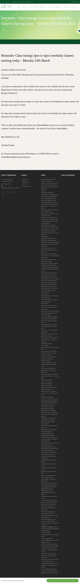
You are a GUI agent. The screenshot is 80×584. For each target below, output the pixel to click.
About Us (43, 190)
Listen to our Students (46, 380)
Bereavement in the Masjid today (49, 217)
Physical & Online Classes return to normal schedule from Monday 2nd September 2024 (49, 444)
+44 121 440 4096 (5, 184)
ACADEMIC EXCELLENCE (47, 192)
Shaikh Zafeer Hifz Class (47, 513)
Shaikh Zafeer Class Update (48, 511)
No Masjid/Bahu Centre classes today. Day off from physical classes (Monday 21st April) (48, 420)
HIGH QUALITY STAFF (46, 343)
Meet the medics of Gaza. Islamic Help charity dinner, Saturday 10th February (49, 414)
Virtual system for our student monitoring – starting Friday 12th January (49, 549)
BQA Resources (45, 236)
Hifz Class (24, 184)
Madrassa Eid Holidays (46, 383)
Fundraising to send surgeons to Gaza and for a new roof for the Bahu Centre (49, 307)
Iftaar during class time (46, 355)
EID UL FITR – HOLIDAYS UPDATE (49, 280)
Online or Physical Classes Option (49, 425)
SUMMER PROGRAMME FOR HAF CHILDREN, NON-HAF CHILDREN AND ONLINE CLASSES (50, 528)
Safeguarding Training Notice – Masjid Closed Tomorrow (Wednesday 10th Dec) (48, 488)
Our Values (44, 427)
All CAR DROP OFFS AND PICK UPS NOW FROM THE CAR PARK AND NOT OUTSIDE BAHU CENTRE (49, 196)
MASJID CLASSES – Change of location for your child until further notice (49, 393)
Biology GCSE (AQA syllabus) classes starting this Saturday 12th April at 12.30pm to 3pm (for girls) (49, 227)
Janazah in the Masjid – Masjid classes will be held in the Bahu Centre (48, 364)
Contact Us (44, 252)
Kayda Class (25, 179)
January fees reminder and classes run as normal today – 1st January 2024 (50, 376)
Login (72, 1)
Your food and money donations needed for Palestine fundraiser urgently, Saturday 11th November (49, 570)
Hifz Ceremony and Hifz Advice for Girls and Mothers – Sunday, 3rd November (49, 339)
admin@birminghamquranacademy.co (16, 157)
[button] (62, 580)
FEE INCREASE (44, 303)
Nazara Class (25, 181)
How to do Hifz (44, 345)
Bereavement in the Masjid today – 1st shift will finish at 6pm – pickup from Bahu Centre (49, 221)
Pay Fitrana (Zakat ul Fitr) (47, 433)
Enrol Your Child (45, 294)
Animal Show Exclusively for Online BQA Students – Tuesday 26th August (49, 206)
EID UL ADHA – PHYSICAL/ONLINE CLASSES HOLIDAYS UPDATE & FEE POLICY (50, 269)
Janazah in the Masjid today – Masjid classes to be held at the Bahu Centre (48, 370)
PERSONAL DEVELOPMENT (48, 435)
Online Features (45, 423)
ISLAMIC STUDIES (45, 360)
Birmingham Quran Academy (48, 231)
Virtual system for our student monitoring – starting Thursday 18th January (48, 555)
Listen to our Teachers (46, 381)
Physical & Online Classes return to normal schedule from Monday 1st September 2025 (49, 439)
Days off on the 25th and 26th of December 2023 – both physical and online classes (50, 255)
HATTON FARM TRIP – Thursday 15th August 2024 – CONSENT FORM (49, 326)
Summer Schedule (45, 532)
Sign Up (77, 1)
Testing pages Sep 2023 (47, 538)
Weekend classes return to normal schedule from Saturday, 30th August (49, 565)
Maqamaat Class (26, 186)
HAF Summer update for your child (49, 311)
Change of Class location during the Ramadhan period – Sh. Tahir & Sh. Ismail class (50, 244)
